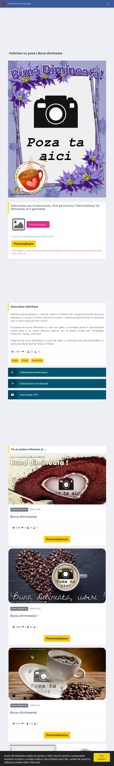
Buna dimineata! (23, 517)
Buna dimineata (50, 53)
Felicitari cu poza (22, 53)
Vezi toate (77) (23, 394)
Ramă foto (37, 360)
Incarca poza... (38, 224)
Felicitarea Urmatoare (28, 383)
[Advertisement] (57, 30)
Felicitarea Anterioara (27, 372)
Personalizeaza (57, 539)
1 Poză (25, 360)
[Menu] (108, 4)
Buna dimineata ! (24, 616)
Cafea (15, 360)
